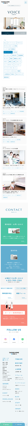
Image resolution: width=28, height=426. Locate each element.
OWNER (18, 409)
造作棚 (15, 52)
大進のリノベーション (20, 385)
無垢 (10, 61)
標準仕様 (5, 367)
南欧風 (13, 49)
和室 (11, 58)
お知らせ (17, 393)
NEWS (17, 389)
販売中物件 (19, 363)
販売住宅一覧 (18, 365)
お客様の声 (5, 377)
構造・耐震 (5, 362)
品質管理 (5, 370)
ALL (5, 42)
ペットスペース (8, 71)
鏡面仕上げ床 (17, 58)
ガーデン (6, 58)
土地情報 (18, 369)
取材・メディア (18, 391)
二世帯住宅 (7, 74)
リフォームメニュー (19, 379)
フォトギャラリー (7, 375)
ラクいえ (19, 42)
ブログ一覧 (17, 399)
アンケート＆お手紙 (20, 33)
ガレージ (19, 61)
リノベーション (12, 42)
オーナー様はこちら (19, 411)
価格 (4, 369)
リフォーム (19, 375)
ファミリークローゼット (10, 67)
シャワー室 (7, 49)
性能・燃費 (5, 364)
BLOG (17, 397)
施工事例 (5, 373)
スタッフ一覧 (18, 405)
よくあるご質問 (6, 380)
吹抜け (13, 74)
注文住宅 (5, 384)
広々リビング (19, 74)
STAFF (17, 403)
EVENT (5, 393)
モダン (6, 61)
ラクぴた (5, 387)
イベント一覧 (6, 395)
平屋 (16, 46)
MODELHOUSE (8, 399)
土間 (14, 61)
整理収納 (6, 77)
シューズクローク (8, 64)
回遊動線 (20, 55)
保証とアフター (6, 372)
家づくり (6, 359)
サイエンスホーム (8, 46)
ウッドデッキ (7, 55)
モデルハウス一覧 (7, 401)
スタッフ (5, 365)
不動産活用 (19, 359)
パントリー (17, 64)
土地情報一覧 (18, 371)
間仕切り (14, 55)
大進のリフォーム (19, 377)
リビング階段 (17, 71)
